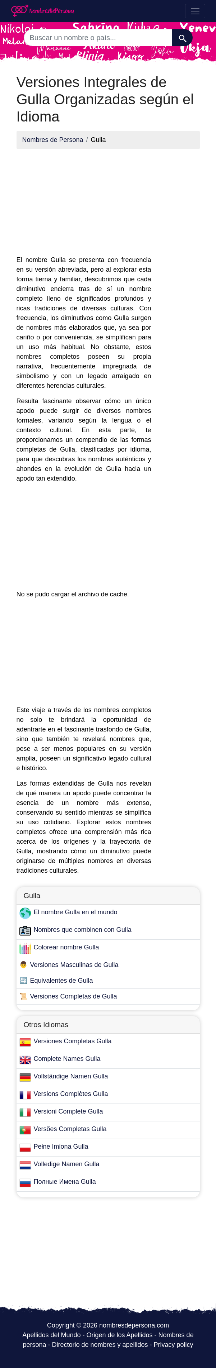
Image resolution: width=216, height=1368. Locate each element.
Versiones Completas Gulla (73, 1041)
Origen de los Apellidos (119, 1335)
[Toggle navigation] (195, 11)
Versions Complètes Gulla (71, 1093)
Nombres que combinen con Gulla (83, 929)
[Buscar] (182, 37)
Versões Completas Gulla (70, 1129)
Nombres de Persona (52, 139)
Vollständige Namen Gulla (71, 1076)
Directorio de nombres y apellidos (100, 1344)
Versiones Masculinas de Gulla (74, 964)
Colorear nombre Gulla (66, 947)
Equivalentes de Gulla (61, 980)
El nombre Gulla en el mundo (76, 912)
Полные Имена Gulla (65, 1181)
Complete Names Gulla (67, 1058)
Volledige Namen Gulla (67, 1164)
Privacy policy (173, 1344)
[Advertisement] (84, 205)
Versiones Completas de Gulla (73, 996)
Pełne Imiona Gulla (61, 1146)
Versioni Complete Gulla (68, 1111)
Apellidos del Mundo (51, 1335)
